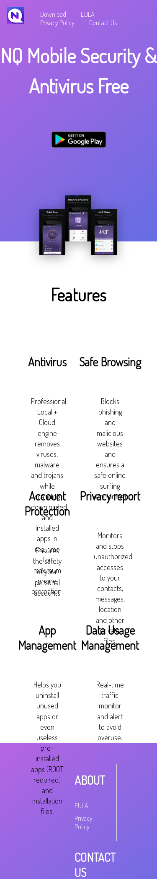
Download (53, 14)
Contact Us (103, 22)
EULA (87, 14)
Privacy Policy (57, 22)
